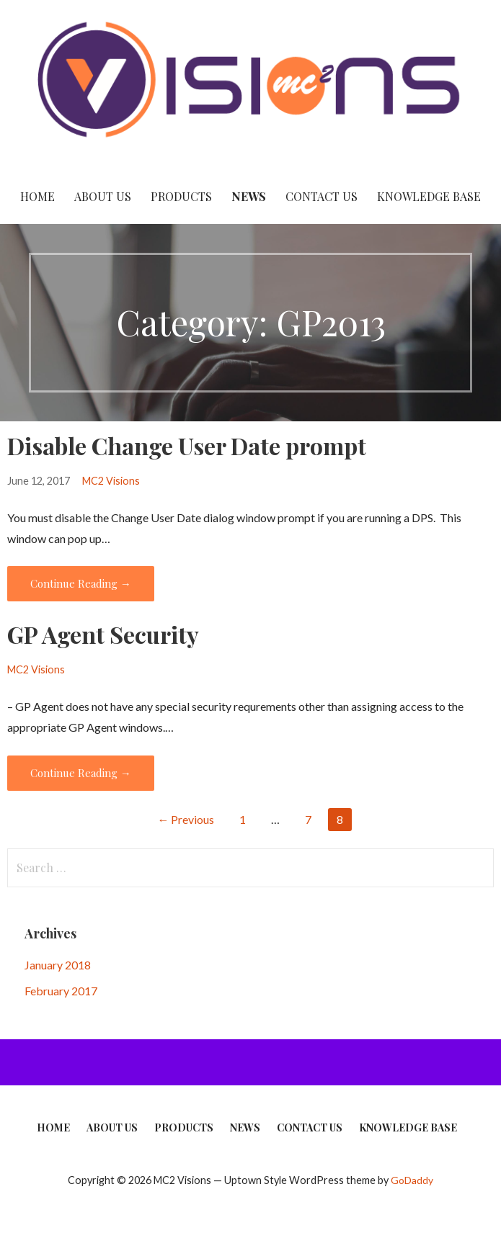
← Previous (185, 819)
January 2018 (58, 965)
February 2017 (61, 990)
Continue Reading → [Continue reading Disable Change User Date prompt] (80, 583)
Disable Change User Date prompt (186, 445)
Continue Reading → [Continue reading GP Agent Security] (80, 773)
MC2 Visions (111, 481)
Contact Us (321, 196)
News (248, 196)
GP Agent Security (103, 634)
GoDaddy (412, 1180)
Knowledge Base (429, 196)
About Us (102, 196)
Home (37, 196)
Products (181, 196)
